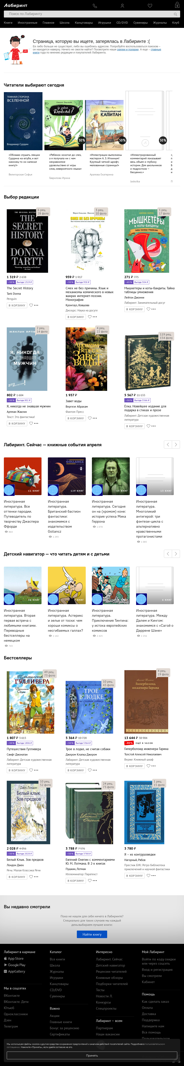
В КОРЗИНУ (17, 305)
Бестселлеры (18, 658)
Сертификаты (60, 1034)
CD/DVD (122, 22)
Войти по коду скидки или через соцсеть (159, 961)
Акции (54, 1015)
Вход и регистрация (157, 969)
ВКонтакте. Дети (16, 1001)
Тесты (100, 990)
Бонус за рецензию (64, 1028)
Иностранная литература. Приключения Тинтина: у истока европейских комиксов (110, 620)
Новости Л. (104, 996)
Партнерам (104, 1028)
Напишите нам (153, 1026)
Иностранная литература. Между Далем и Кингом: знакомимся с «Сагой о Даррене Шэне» (154, 620)
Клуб (175, 22)
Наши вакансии (108, 1034)
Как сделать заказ (155, 1001)
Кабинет (148, 982)
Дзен (7, 1020)
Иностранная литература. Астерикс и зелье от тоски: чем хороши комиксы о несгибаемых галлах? (65, 620)
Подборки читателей (112, 984)
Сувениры (140, 22)
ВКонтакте (12, 995)
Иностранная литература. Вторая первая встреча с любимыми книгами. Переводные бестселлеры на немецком (20, 625)
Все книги (57, 959)
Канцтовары (84, 22)
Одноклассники (16, 1014)
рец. (42, 210)
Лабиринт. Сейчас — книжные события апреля (53, 444)
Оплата (147, 1007)
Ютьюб (9, 1008)
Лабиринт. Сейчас (109, 959)
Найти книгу (92, 934)
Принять (92, 1055)
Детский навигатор (110, 965)
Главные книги (61, 1022)
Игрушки (104, 22)
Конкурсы (103, 1002)
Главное (48, 22)
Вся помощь (151, 1032)
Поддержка (151, 1020)
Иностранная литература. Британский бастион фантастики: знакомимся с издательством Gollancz (64, 516)
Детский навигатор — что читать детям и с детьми (56, 553)
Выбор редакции (21, 197)
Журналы (160, 22)
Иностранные (27, 22)
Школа (65, 22)
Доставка (149, 1014)
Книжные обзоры (109, 977)
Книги (8, 22)
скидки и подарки (127, 49)
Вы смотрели (152, 975)
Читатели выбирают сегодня (34, 85)
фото (43, 213)
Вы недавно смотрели (27, 906)
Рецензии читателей (111, 971)
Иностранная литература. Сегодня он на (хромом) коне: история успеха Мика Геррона (109, 511)
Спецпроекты (106, 1008)
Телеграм (11, 1026)
